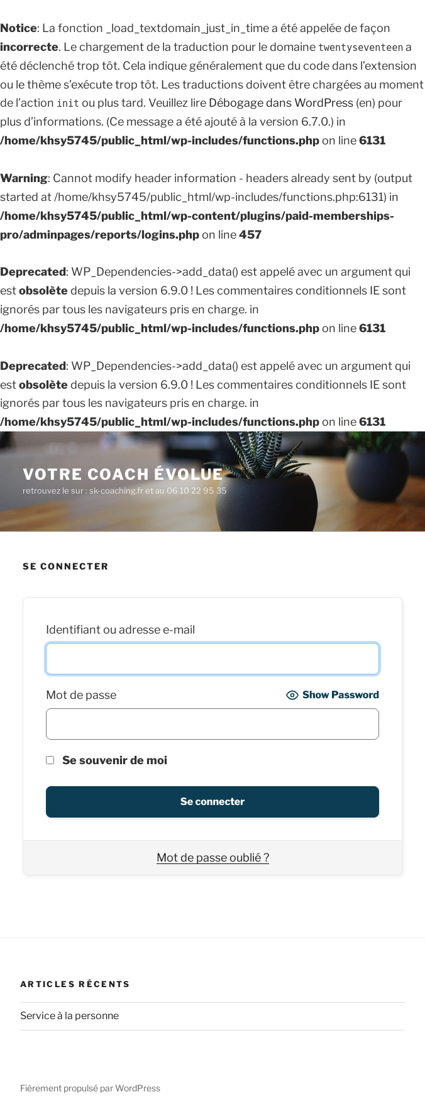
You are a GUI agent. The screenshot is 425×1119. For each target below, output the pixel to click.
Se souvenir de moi (106, 760)
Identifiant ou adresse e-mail (120, 629)
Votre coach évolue (123, 474)
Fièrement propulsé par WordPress (90, 1088)
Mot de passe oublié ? (213, 857)
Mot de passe (81, 694)
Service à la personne (69, 1016)
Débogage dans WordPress (281, 102)
